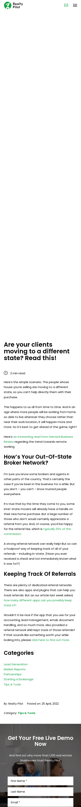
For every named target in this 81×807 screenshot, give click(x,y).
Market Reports (15, 664)
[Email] (40, 797)
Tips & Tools (12, 679)
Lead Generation (16, 659)
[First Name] (40, 776)
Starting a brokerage (18, 674)
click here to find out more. (51, 640)
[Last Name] (40, 786)
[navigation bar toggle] (75, 5)
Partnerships (13, 669)
